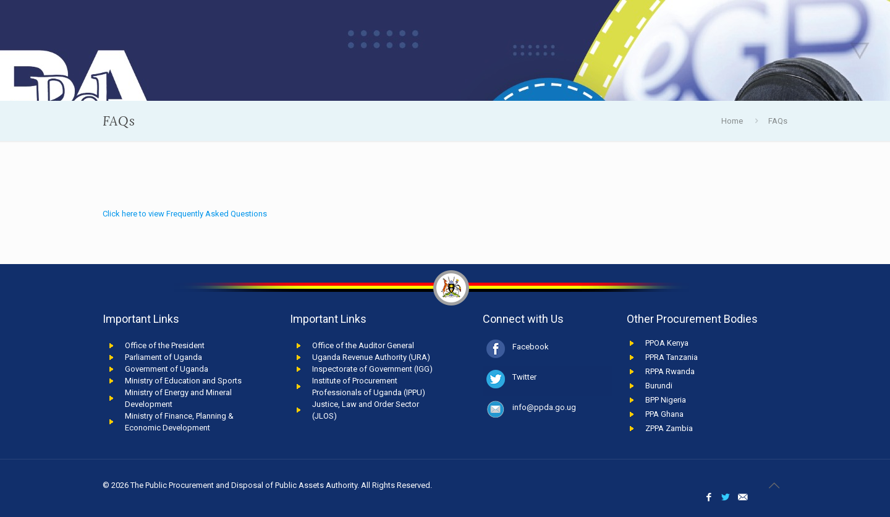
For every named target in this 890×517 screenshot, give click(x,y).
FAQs (777, 121)
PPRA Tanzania (671, 357)
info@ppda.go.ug (544, 407)
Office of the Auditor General (363, 345)
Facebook (530, 346)
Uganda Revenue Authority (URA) (371, 357)
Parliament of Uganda (163, 357)
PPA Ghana (664, 414)
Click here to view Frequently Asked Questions (185, 213)
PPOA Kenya (667, 343)
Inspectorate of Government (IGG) (372, 369)
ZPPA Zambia (669, 428)
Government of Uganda (166, 369)
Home (732, 121)
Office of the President (165, 345)
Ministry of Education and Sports (183, 380)
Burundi (658, 385)
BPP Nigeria (665, 399)
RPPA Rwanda (670, 371)
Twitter (524, 377)
